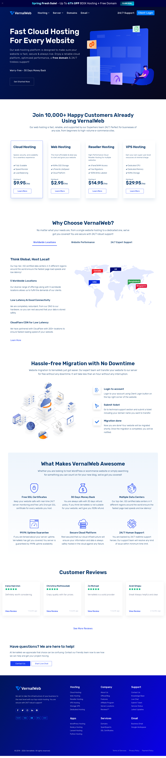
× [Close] (2, 3)
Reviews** (105, 710)
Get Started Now (22, 81)
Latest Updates (137, 710)
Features (104, 700)
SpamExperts (106, 729)
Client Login (145, 12)
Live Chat (135, 700)
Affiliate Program (107, 703)
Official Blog (105, 696)
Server (58, 13)
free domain (60, 57)
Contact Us (20, 663)
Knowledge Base (138, 696)
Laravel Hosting (76, 732)
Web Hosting (75, 696)
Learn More (21, 191)
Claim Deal (127, 3)
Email (85, 13)
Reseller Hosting (76, 700)
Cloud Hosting (75, 692)
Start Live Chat (41, 663)
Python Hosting (76, 736)
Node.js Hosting (76, 729)
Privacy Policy (134, 753)
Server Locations (108, 707)
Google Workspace (139, 729)
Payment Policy (147, 753)
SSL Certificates (107, 732)
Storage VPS (75, 707)
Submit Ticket (137, 703)
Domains (72, 13)
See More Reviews (83, 628)
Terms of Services (119, 753)
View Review (11, 611)
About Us (104, 692)
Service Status (137, 707)
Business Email (137, 725)
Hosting (43, 13)
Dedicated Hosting (77, 710)
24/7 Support (126, 13)
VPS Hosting (75, 703)
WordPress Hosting (78, 725)
